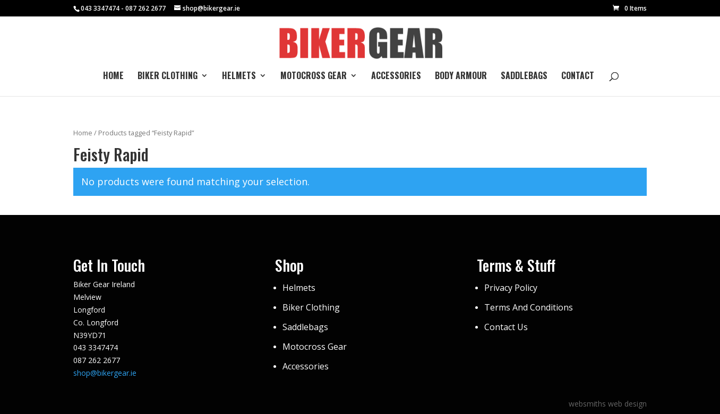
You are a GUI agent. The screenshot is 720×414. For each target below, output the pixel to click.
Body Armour (461, 77)
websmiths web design (608, 404)
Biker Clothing (168, 77)
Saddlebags (524, 77)
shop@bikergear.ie (104, 373)
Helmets (239, 77)
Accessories (396, 77)
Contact (577, 77)
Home (113, 77)
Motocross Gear (313, 77)
